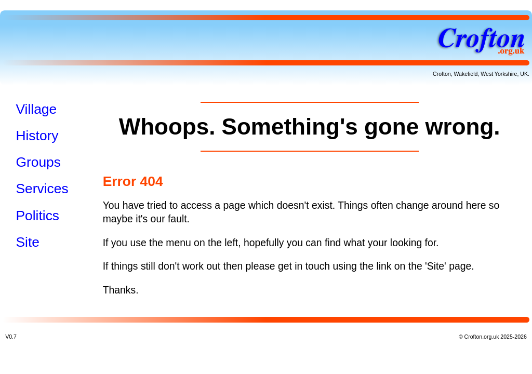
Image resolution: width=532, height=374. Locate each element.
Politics (37, 215)
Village (36, 109)
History (37, 135)
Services (42, 188)
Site (27, 242)
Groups (38, 162)
